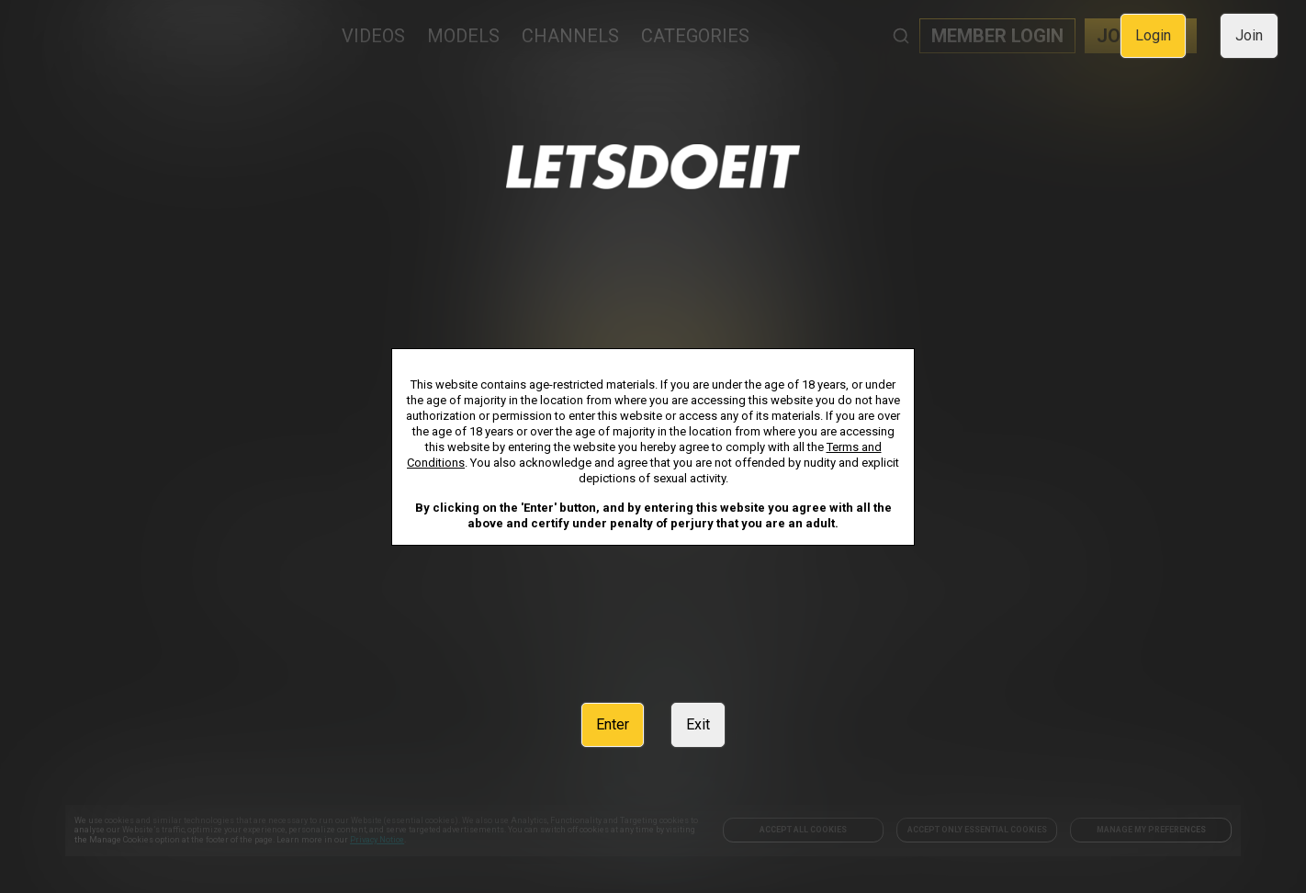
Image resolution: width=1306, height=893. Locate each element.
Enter (612, 724)
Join (1249, 35)
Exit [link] (698, 724)
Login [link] (1153, 35)
